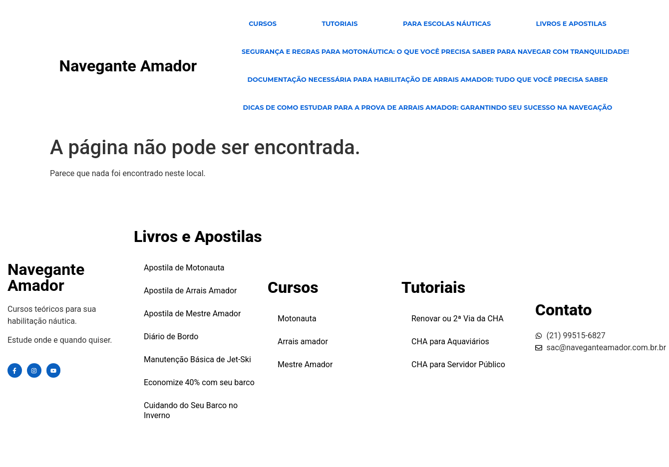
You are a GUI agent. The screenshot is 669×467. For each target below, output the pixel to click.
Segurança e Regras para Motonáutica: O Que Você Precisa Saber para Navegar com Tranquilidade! (435, 51)
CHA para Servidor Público (458, 364)
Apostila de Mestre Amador (192, 313)
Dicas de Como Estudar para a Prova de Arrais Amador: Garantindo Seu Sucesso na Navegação (427, 107)
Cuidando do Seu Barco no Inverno (191, 410)
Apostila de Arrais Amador (190, 290)
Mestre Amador (305, 364)
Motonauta (297, 318)
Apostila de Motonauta (184, 267)
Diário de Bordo (171, 336)
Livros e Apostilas (571, 23)
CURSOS (263, 23)
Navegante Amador (128, 65)
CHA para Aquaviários (450, 341)
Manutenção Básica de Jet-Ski (197, 359)
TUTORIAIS (339, 23)
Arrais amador (303, 341)
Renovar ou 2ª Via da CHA (457, 318)
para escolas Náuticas (447, 23)
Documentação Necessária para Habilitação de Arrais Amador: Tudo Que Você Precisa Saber (427, 79)
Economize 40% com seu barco (199, 382)
